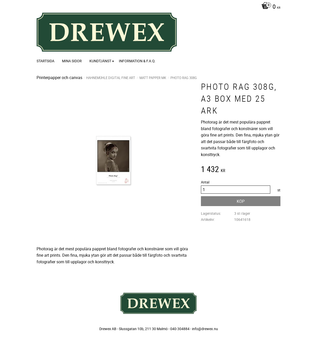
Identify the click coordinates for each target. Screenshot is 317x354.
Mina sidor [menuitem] (72, 60)
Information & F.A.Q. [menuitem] (137, 60)
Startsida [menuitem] (45, 60)
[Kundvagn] (269, 7)
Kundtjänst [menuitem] (100, 60)
